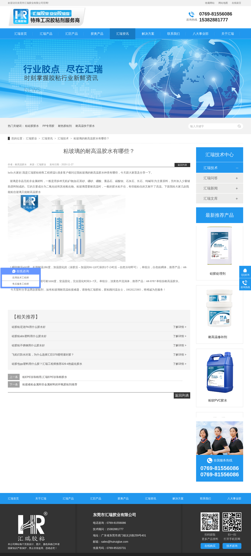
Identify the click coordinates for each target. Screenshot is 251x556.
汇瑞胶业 (31, 138)
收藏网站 (210, 3)
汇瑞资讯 (122, 33)
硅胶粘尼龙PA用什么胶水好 (28, 326)
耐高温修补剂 (217, 337)
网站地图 (223, 3)
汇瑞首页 (20, 33)
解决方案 (148, 33)
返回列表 (182, 165)
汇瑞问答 (211, 178)
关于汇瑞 (227, 33)
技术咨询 (231, 545)
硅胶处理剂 (218, 274)
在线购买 (210, 545)
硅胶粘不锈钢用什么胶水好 (28, 345)
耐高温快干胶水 (85, 125)
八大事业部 (200, 33)
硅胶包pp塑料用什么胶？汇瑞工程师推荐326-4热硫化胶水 (47, 363)
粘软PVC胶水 (217, 401)
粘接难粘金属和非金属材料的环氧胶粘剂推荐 (49, 384)
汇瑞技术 (63, 138)
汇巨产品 (71, 33)
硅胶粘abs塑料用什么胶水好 (29, 336)
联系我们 (173, 33)
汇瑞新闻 (211, 188)
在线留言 (236, 3)
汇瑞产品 (46, 33)
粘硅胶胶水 (32, 125)
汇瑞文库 (211, 198)
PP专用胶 (49, 125)
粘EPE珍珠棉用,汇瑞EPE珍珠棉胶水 (44, 377)
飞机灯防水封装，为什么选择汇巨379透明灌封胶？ (43, 354)
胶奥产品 (97, 33)
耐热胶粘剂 (65, 125)
